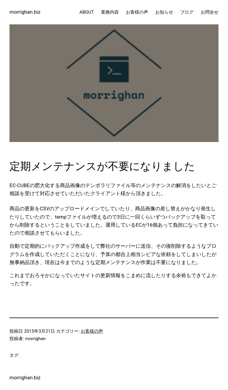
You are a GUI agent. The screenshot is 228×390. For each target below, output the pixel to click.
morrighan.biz (25, 12)
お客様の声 (92, 331)
